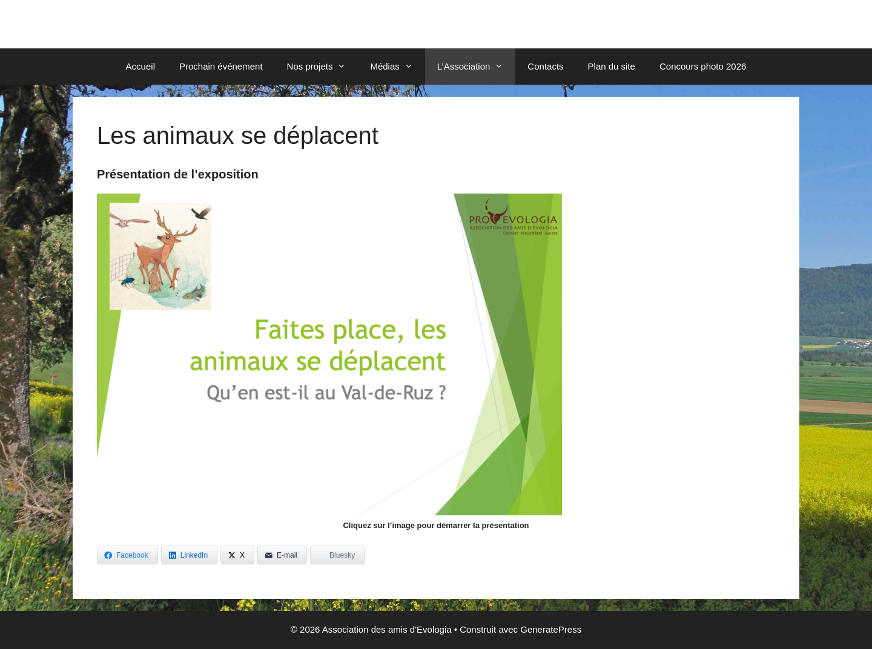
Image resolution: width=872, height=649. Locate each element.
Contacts (545, 66)
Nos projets (322, 66)
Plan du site (611, 66)
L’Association (476, 66)
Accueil (140, 66)
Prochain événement (221, 66)
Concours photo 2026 (702, 66)
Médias (397, 66)
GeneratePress (550, 629)
